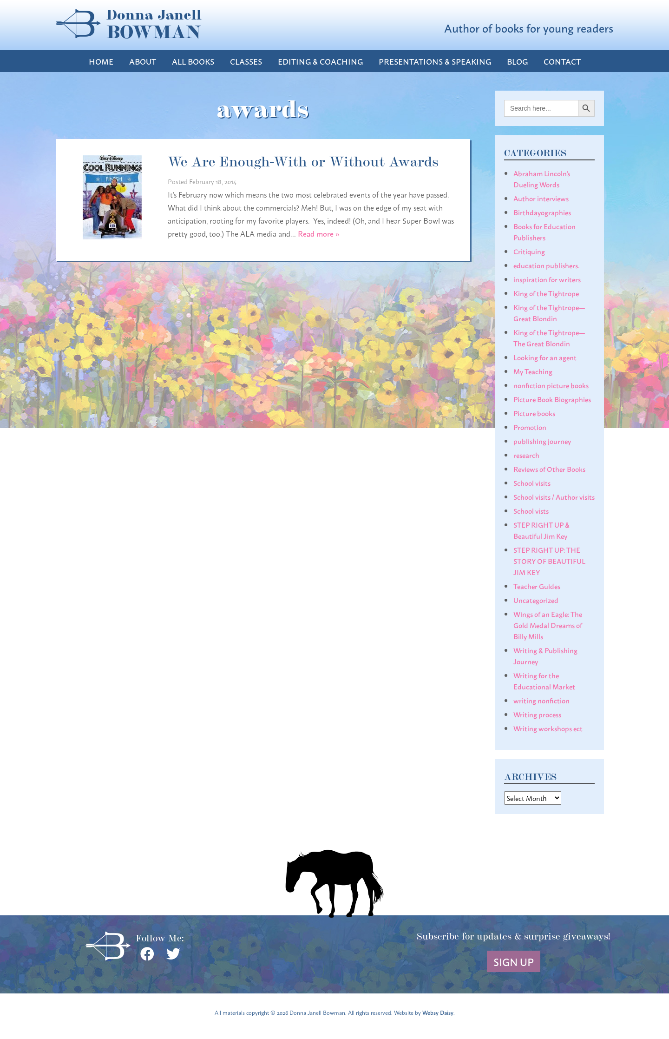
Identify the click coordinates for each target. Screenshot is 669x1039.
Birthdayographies (542, 212)
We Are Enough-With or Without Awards (303, 160)
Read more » (319, 233)
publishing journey (542, 440)
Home (101, 61)
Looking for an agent (545, 357)
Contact (562, 61)
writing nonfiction (541, 700)
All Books (193, 61)
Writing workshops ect (548, 728)
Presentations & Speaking (435, 61)
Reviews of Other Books (549, 468)
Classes (246, 61)
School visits (532, 482)
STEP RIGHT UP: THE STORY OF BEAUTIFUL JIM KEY (549, 560)
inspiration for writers (547, 279)
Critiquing (529, 251)
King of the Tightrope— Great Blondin (549, 312)
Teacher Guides (536, 585)
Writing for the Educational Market (544, 680)
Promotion (529, 426)
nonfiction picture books (551, 384)
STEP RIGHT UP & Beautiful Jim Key (541, 530)
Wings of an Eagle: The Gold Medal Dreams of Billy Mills (547, 625)
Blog (517, 61)
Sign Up (513, 961)
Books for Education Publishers (544, 231)
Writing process (537, 714)
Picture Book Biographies (552, 398)
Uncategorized (535, 599)
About (142, 61)
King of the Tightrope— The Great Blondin (549, 337)
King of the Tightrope (546, 292)
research (526, 454)
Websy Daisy (437, 1012)
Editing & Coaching (320, 61)
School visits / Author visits (554, 496)
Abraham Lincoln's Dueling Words (541, 178)
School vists (531, 510)
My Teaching (532, 371)
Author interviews (541, 198)
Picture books (534, 412)
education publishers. (546, 265)
